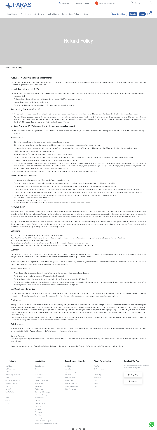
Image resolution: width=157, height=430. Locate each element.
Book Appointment (10, 362)
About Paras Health (102, 354)
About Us (79, 3)
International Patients (71, 14)
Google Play (133, 368)
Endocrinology (38, 411)
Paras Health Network (11, 377)
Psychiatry (38, 400)
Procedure (8, 388)
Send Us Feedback (10, 385)
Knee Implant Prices (70, 371)
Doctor (7, 391)
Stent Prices (68, 368)
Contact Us (89, 14)
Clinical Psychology (40, 397)
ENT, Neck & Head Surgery (42, 388)
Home (8, 61)
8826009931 (103, 3)
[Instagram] (80, 423)
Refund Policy (97, 368)
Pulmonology (38, 405)
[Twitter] (76, 423)
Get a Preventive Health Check (13, 374)
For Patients (11, 354)
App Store (133, 375)
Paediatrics (38, 408)
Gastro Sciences (39, 368)
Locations (11, 14)
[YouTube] (84, 423)
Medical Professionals (70, 382)
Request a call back (118, 14)
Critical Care (38, 402)
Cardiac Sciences (39, 359)
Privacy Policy (97, 371)
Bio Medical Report (69, 374)
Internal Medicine (39, 391)
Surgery (8, 397)
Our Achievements (99, 362)
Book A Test (8, 371)
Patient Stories (9, 379)
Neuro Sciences (39, 365)
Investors (96, 365)
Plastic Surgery (39, 382)
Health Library (53, 14)
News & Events (68, 362)
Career (87, 3)
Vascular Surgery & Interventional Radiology (46, 417)
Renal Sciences (39, 377)
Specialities (40, 354)
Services (38, 14)
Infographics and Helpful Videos (73, 365)
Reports (133, 14)
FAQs (95, 374)
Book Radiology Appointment (13, 368)
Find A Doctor (9, 359)
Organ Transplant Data (71, 377)
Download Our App (131, 354)
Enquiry (96, 379)
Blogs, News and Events (75, 354)
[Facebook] (73, 423)
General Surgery (39, 379)
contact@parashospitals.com (78, 331)
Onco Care (37, 362)
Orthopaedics (38, 371)
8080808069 (66, 3)
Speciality (25, 14)
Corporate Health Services (71, 379)
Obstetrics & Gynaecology (41, 374)
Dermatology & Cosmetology (42, 385)
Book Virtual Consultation (12, 365)
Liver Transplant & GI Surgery (43, 414)
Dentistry (37, 394)
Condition (8, 394)
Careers (96, 377)
